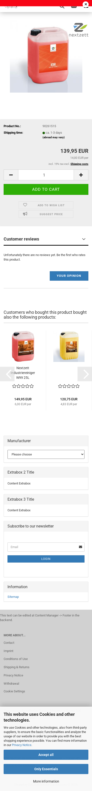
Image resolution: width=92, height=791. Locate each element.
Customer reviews (21, 239)
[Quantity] (46, 174)
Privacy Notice (21, 745)
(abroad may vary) (53, 137)
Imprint (8, 651)
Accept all (46, 755)
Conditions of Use (16, 659)
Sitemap (13, 597)
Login (46, 559)
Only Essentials (46, 769)
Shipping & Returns (16, 667)
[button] (11, 174)
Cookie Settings (14, 691)
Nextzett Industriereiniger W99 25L (23, 373)
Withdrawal (11, 683)
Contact (9, 643)
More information (46, 781)
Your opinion (69, 276)
